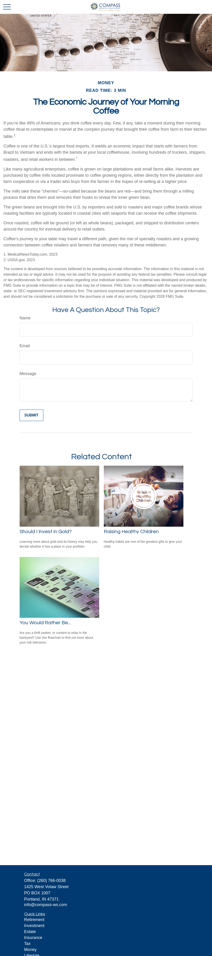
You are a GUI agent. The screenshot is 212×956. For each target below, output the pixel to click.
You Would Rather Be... (45, 622)
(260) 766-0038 (51, 880)
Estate (30, 931)
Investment (34, 925)
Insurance (33, 937)
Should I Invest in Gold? (46, 531)
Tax (27, 943)
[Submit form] (31, 415)
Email (25, 346)
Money (30, 949)
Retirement (34, 919)
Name (25, 318)
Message (28, 373)
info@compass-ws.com (45, 904)
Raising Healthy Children (131, 531)
